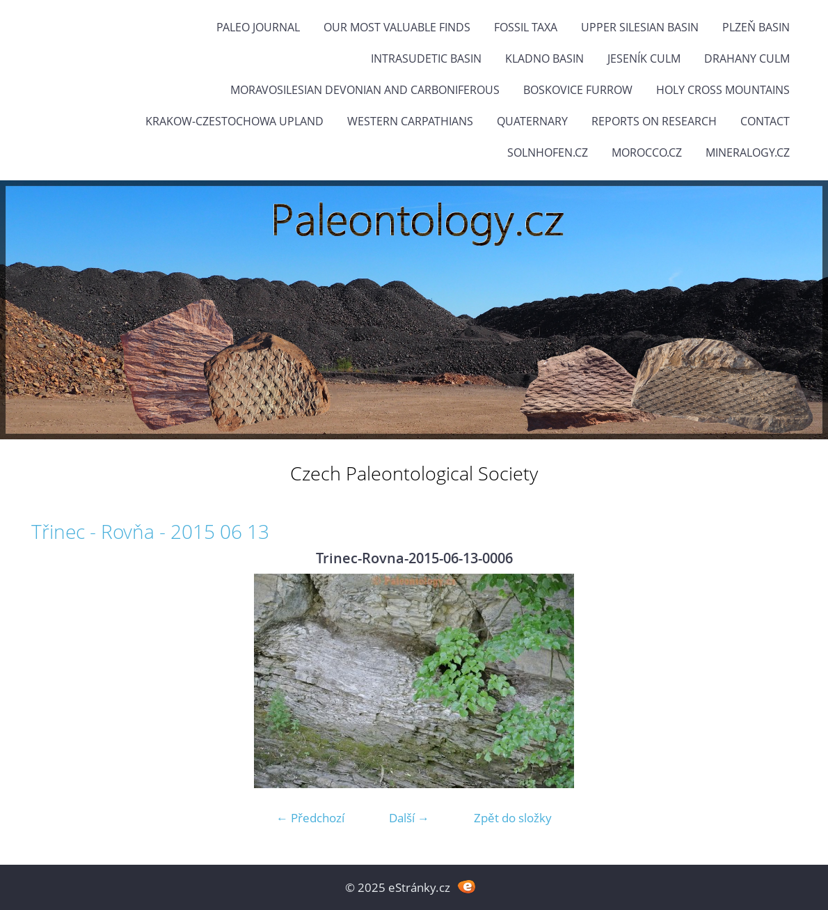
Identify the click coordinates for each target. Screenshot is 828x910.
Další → (409, 818)
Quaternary (532, 121)
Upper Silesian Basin (640, 27)
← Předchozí (310, 818)
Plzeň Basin (756, 27)
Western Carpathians (410, 121)
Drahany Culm (747, 58)
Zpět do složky (513, 818)
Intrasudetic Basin (426, 58)
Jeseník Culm (643, 58)
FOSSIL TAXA (525, 27)
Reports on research (654, 121)
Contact (765, 121)
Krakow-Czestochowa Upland (234, 121)
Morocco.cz (647, 152)
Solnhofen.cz (547, 152)
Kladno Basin (544, 58)
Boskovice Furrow (577, 89)
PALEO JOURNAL (258, 27)
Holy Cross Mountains (723, 89)
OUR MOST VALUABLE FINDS (397, 27)
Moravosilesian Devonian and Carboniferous (365, 89)
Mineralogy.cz (748, 152)
